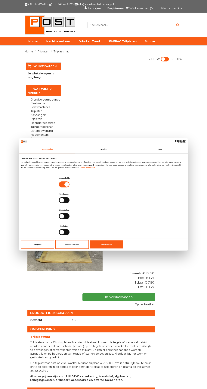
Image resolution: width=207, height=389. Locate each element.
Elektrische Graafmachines (39, 109)
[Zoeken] (177, 26)
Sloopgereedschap (42, 126)
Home (33, 45)
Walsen (34, 158)
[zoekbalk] (149, 26)
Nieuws (86, 312)
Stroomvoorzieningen (44, 142)
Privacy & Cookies (133, 305)
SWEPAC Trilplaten (122, 45)
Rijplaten (35, 122)
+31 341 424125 (42, 341)
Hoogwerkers (39, 138)
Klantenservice (39, 372)
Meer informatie (88, 192)
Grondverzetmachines (44, 103)
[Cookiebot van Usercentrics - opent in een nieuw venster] (169, 165)
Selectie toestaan (103, 221)
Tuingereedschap (41, 130)
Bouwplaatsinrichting (43, 146)
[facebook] (71, 376)
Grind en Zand (89, 45)
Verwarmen (37, 154)
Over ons (87, 292)
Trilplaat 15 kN (109, 240)
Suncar (150, 45)
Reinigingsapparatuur (44, 150)
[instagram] (87, 376)
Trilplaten (36, 115)
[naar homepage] (50, 27)
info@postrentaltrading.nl (52, 350)
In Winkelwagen (163, 101)
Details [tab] (103, 173)
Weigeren (48, 221)
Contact (88, 53)
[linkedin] (79, 376)
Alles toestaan (159, 221)
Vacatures (66, 53)
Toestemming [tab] (47, 173)
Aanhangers (37, 118)
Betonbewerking (41, 134)
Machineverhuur (58, 45)
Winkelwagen (44, 69)
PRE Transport (39, 53)
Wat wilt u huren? (39, 94)
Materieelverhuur (94, 305)
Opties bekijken (169, 108)
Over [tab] (160, 173)
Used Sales (89, 299)
